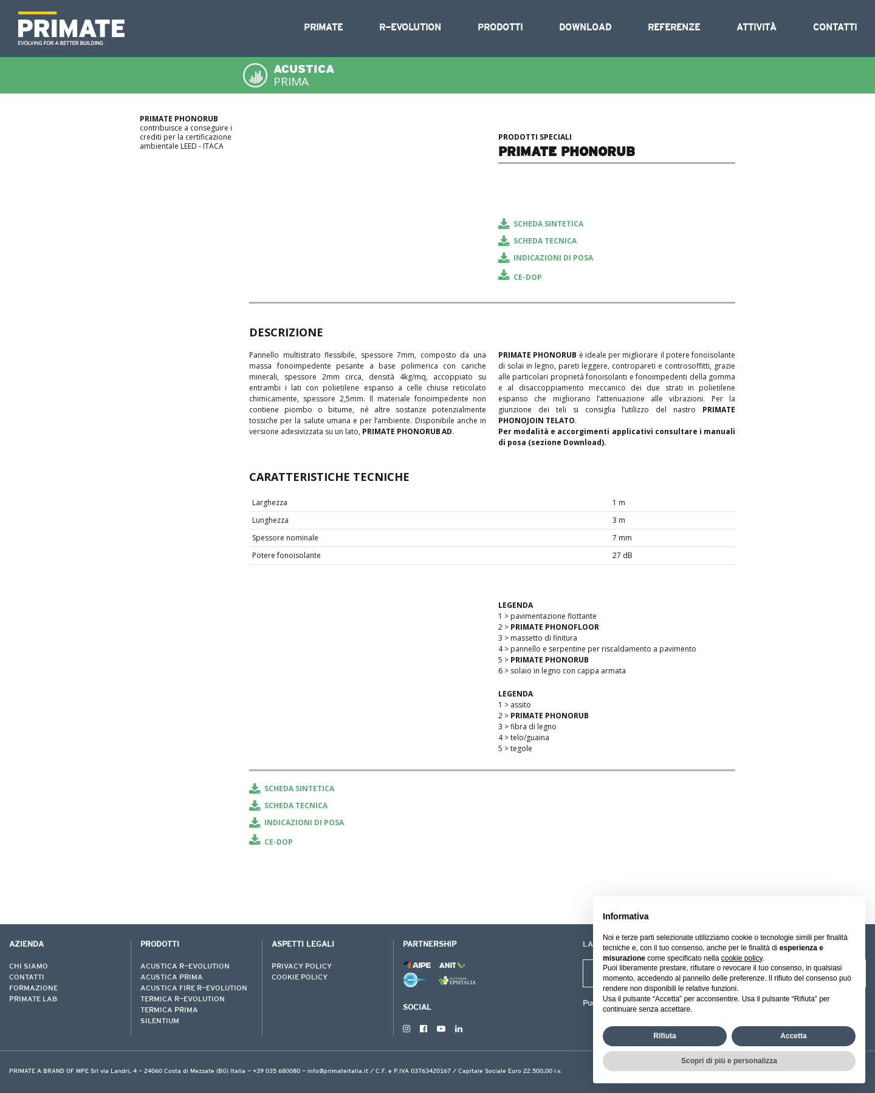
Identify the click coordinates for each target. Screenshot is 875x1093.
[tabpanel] (367, 130)
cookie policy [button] (742, 958)
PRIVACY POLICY (302, 966)
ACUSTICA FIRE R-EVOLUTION (193, 988)
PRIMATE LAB (33, 999)
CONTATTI (26, 977)
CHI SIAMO (28, 966)
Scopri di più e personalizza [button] (729, 1061)
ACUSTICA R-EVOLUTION (185, 966)
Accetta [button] (793, 1036)
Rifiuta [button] (664, 1036)
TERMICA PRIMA (169, 1010)
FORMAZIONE (33, 988)
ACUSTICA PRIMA (171, 977)
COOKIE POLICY (300, 977)
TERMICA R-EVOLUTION (182, 999)
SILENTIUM (159, 1021)
